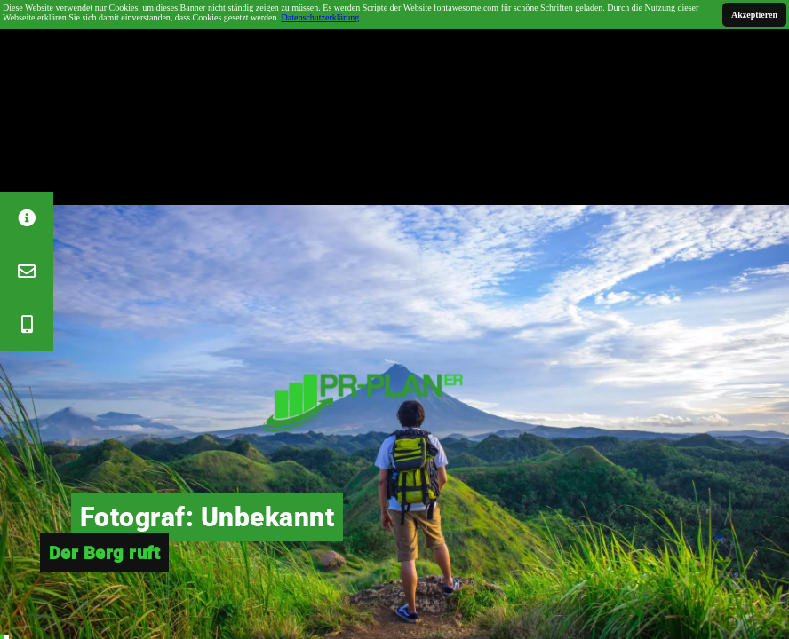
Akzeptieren (754, 15)
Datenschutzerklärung (321, 17)
